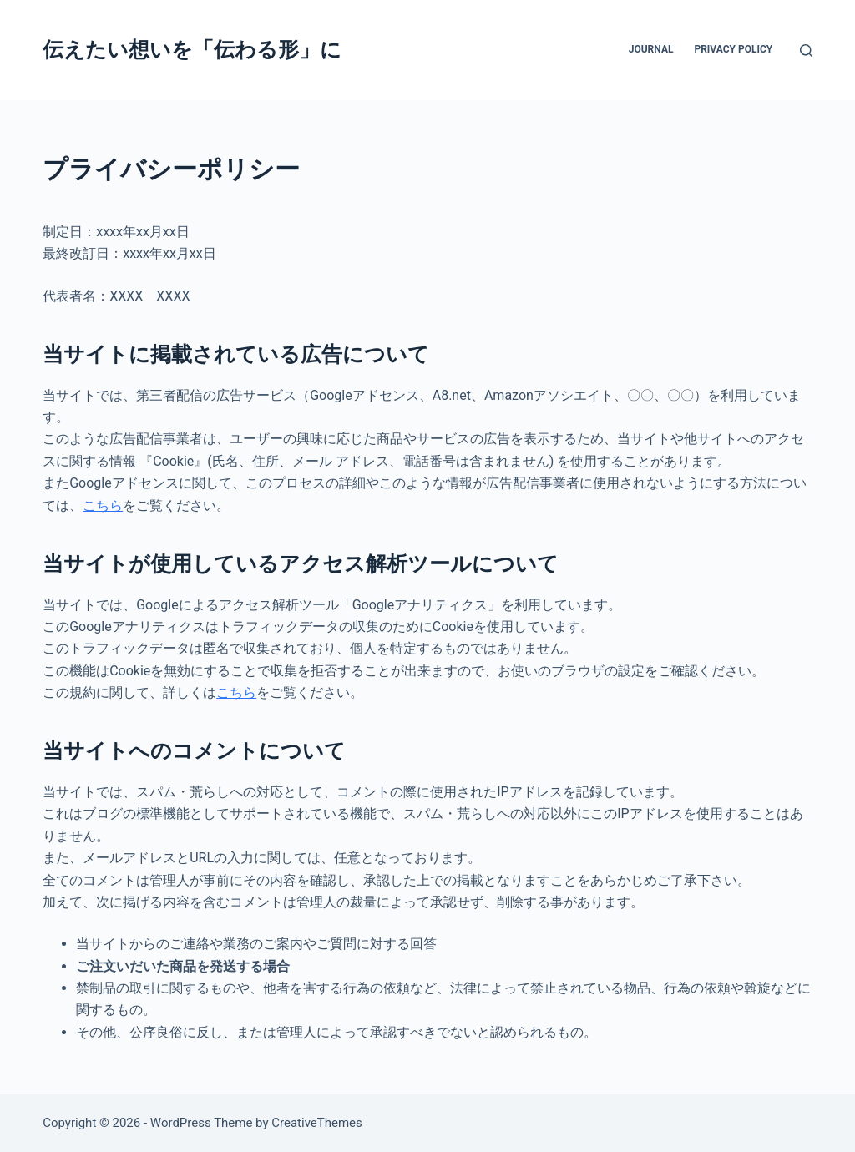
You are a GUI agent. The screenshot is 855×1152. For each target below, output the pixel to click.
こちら (103, 505)
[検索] (806, 50)
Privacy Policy (733, 49)
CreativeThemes (316, 1122)
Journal (651, 49)
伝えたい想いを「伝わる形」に (192, 50)
